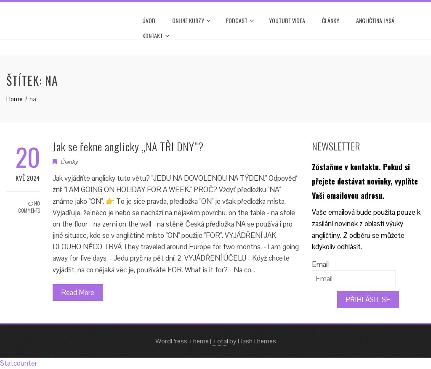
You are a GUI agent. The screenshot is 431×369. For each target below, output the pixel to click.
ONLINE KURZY (191, 20)
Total (220, 341)
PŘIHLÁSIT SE (368, 299)
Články (330, 20)
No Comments (29, 207)
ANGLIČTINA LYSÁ (375, 20)
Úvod (148, 20)
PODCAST (240, 20)
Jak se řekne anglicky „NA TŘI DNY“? (128, 146)
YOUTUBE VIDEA (287, 20)
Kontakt (156, 36)
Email (320, 264)
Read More (77, 292)
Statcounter (18, 363)
